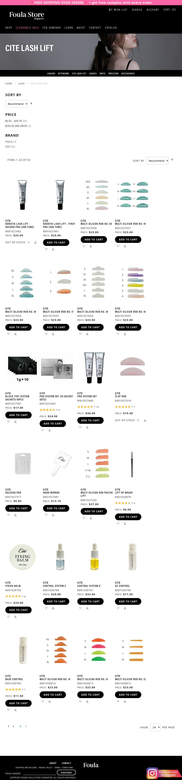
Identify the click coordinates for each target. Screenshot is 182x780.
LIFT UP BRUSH (124, 492)
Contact (95, 28)
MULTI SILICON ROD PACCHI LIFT (97, 494)
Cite (10, 147)
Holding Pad (13, 492)
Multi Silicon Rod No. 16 (92, 312)
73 (97, 406)
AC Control (122, 586)
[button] (28, 242)
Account (153, 10)
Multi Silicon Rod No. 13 (92, 679)
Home (9, 83)
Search (137, 10)
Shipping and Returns (26, 768)
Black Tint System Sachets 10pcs (17, 397)
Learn (69, 28)
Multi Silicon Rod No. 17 (58, 312)
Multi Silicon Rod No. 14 (55, 679)
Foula (10, 142)
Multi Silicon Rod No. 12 (130, 679)
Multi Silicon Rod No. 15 (130, 312)
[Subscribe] (66, 772)
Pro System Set (87, 396)
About (81, 28)
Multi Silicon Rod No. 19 (130, 224)
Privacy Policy (45, 768)
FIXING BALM (13, 586)
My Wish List (118, 10)
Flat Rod (120, 396)
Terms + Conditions (63, 768)
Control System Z (54, 586)
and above (18, 126)
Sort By (138, 160)
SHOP (21, 83)
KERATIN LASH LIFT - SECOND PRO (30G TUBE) (19, 225)
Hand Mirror (51, 492)
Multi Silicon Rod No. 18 (20, 312)
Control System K (88, 586)
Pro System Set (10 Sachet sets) (56, 397)
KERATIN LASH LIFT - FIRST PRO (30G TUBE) (59, 225)
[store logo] (23, 16)
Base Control (14, 679)
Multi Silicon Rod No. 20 (96, 224)
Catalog (111, 28)
